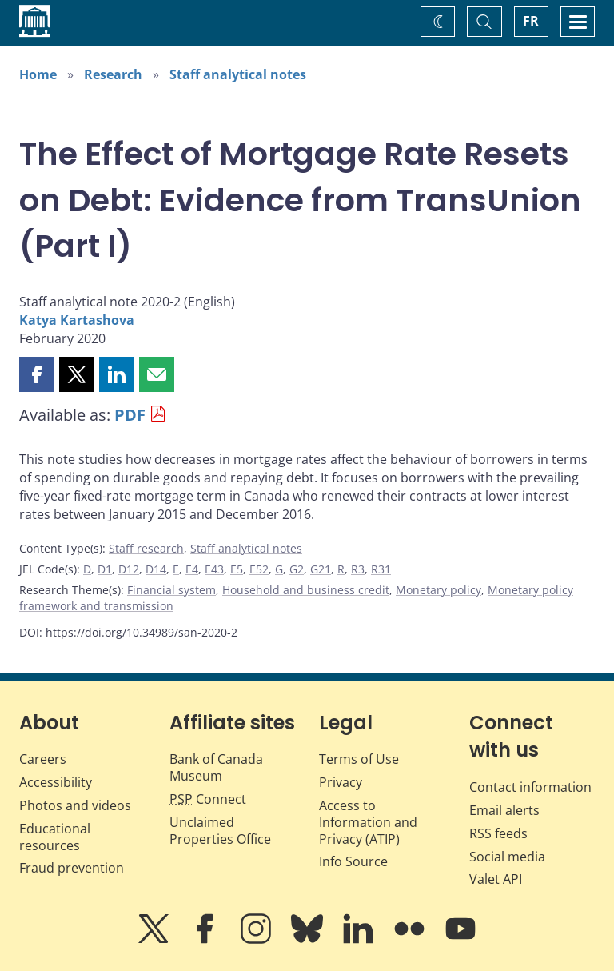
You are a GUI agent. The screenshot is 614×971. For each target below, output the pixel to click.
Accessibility (55, 782)
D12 (128, 569)
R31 (381, 569)
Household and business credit (305, 589)
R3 (358, 569)
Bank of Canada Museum (216, 767)
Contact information (530, 787)
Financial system (171, 589)
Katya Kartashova (76, 320)
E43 (214, 569)
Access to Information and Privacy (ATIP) (368, 822)
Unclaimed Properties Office (220, 830)
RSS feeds (498, 833)
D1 (105, 569)
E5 (236, 569)
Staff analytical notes (237, 74)
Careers (42, 759)
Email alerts (504, 810)
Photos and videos (75, 805)
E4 (191, 569)
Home (38, 74)
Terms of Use (359, 759)
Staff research (146, 548)
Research (113, 74)
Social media (507, 856)
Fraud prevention (71, 868)
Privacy (340, 782)
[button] (36, 374)
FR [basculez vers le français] (531, 21)
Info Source (353, 861)
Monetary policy (438, 589)
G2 (296, 569)
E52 (259, 569)
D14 (156, 569)
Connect (207, 799)
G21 (320, 569)
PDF (130, 415)
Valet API (495, 879)
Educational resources (54, 837)
